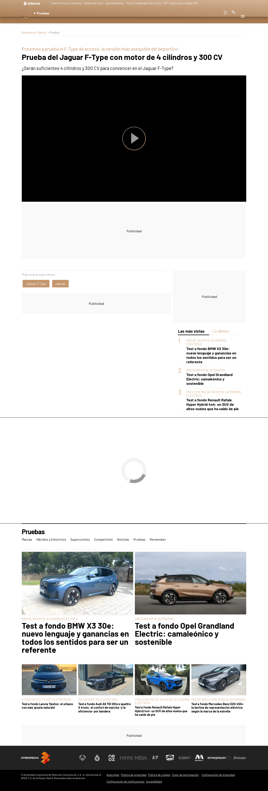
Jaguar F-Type (36, 284)
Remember (158, 24)
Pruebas (140, 24)
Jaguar (60, 284)
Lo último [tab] (221, 331)
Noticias (124, 24)
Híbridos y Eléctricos (54, 24)
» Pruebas (54, 32)
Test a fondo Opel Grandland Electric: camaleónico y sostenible (209, 379)
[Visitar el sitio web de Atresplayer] (220, 758)
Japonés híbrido (114, 3)
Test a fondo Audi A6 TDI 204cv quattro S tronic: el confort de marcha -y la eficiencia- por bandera (104, 707)
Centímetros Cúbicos (33, 32)
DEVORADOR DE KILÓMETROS (97, 699)
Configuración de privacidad (218, 775)
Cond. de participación (185, 775)
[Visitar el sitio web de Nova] (126, 758)
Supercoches (83, 24)
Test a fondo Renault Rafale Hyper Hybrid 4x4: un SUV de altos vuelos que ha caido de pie (212, 404)
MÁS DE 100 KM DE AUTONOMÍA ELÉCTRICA (50, 619)
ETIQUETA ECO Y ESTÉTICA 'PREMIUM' (46, 699)
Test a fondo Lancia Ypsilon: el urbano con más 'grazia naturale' (47, 705)
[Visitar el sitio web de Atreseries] (155, 758)
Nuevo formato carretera (66, 3)
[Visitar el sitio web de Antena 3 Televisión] (82, 758)
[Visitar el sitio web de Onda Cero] (170, 758)
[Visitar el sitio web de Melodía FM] (199, 758)
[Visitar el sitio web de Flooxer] (239, 758)
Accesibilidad (154, 781)
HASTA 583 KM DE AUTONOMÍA (205, 370)
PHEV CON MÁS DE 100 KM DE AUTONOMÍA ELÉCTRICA (162, 701)
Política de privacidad (133, 775)
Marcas (29, 24)
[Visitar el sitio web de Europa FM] (184, 758)
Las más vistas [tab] (191, 331)
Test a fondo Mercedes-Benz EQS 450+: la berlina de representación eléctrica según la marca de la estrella (217, 707)
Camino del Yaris (93, 3)
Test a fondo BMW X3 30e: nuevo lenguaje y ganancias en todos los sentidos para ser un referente (211, 355)
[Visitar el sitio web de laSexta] (97, 758)
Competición (105, 24)
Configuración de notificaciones (125, 781)
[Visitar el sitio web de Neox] (112, 758)
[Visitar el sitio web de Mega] (141, 758)
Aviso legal (113, 775)
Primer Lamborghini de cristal (143, 3)
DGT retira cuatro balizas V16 (181, 3)
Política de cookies (159, 775)
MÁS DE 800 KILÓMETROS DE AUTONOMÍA (218, 699)
